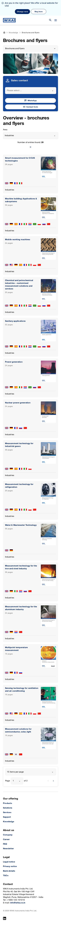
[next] (53, 780)
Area (5, 129)
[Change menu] (55, 20)
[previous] (48, 780)
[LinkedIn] (4, 918)
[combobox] (30, 90)
